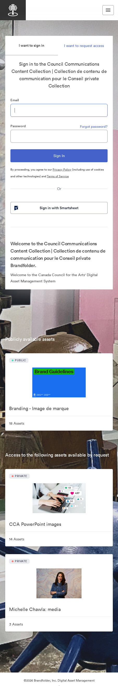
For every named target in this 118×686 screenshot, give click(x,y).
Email (14, 100)
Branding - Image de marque (39, 408)
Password (18, 126)
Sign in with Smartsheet (45, 207)
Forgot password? (94, 126)
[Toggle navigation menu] (108, 10)
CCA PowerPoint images (35, 524)
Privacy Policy (62, 169)
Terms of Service (58, 176)
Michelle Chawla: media (35, 609)
